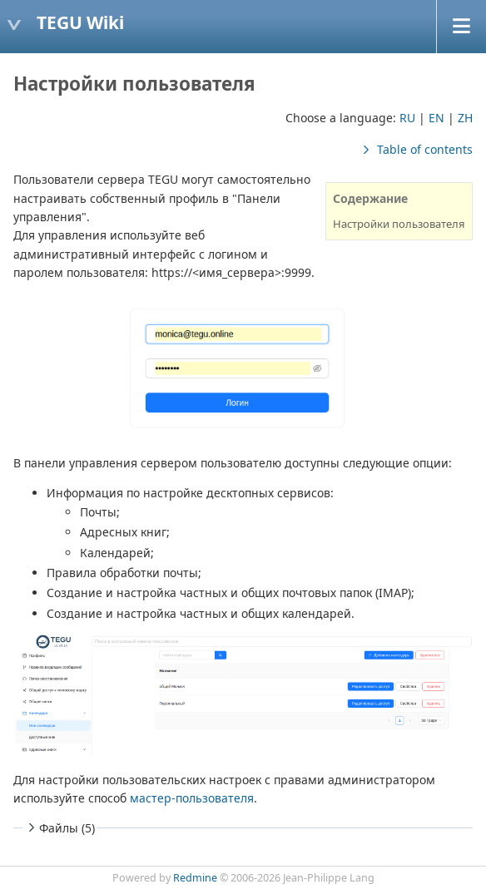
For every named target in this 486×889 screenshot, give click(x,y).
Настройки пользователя (399, 223)
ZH (465, 118)
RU (407, 118)
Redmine (195, 878)
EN (436, 118)
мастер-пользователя (192, 798)
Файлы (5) (59, 828)
